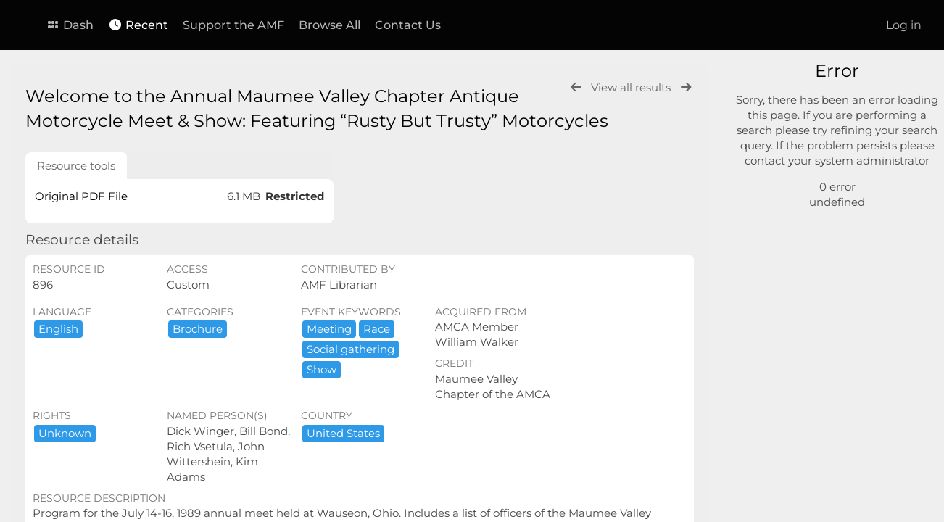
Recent (138, 25)
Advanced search (802, 181)
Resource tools (76, 166)
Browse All (329, 25)
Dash (70, 25)
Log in (904, 25)
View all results (632, 87)
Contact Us (408, 25)
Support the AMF (233, 25)
